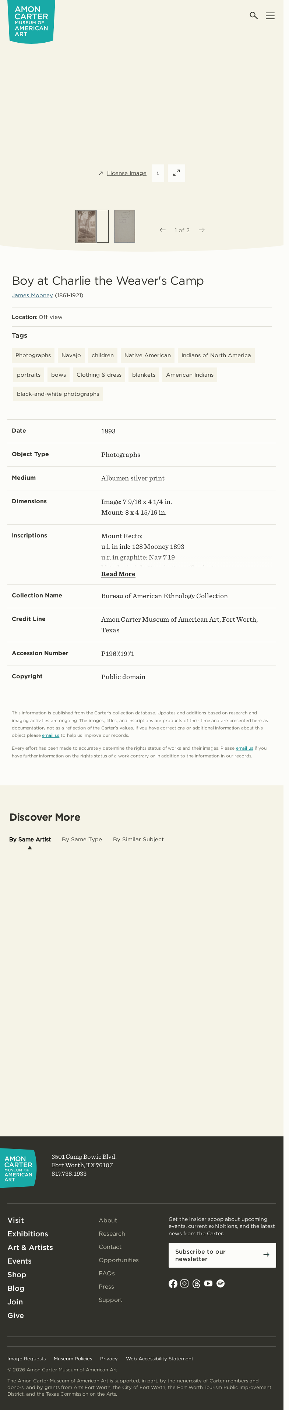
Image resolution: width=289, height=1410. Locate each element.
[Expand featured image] (176, 173)
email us (50, 735)
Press (106, 1286)
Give (15, 1315)
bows (58, 375)
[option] (92, 226)
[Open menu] (270, 15)
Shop (16, 1274)
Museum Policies (73, 1358)
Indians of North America (216, 355)
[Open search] (254, 15)
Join (15, 1301)
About (108, 1220)
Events (19, 1261)
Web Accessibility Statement (159, 1358)
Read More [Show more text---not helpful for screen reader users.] (118, 574)
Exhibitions (27, 1233)
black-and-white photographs (58, 394)
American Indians (190, 375)
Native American (147, 355)
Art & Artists (30, 1247)
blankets (143, 375)
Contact (110, 1246)
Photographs (33, 355)
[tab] (30, 840)
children (103, 355)
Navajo (71, 355)
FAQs (107, 1273)
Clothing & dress (99, 375)
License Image (122, 173)
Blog (15, 1288)
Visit (15, 1220)
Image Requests (26, 1358)
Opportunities (119, 1260)
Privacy (109, 1358)
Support (110, 1299)
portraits (28, 375)
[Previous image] (162, 230)
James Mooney (32, 295)
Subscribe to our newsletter (200, 1255)
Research (112, 1233)
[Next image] (202, 230)
